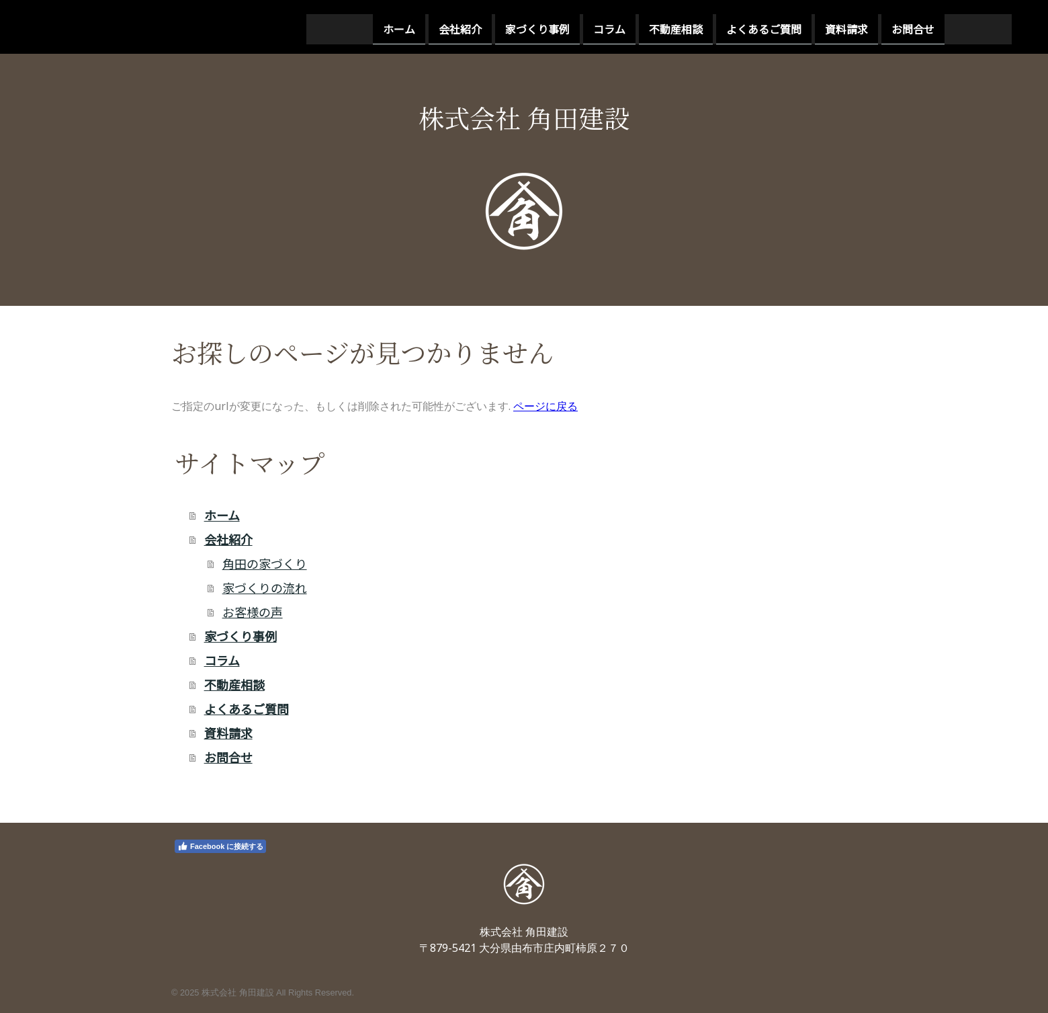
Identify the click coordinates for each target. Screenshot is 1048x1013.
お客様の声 (252, 611)
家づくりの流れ (264, 587)
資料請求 (712, 26)
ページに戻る (545, 406)
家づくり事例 (403, 26)
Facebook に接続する (220, 846)
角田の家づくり (264, 563)
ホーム (265, 26)
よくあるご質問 (629, 26)
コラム (475, 26)
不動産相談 (541, 26)
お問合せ (778, 26)
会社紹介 (325, 26)
